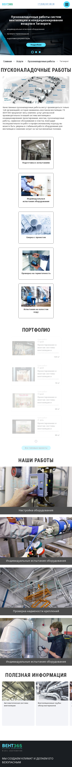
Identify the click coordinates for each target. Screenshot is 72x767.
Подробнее (36, 45)
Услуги (19, 61)
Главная (7, 61)
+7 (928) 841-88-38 (46, 4)
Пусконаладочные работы (41, 61)
